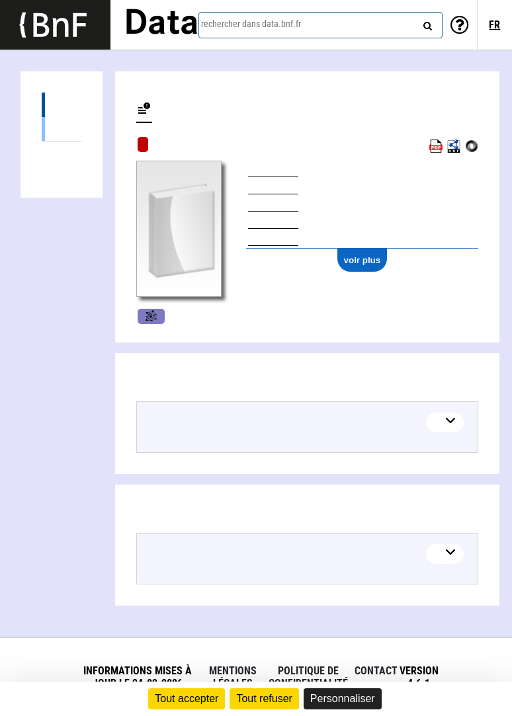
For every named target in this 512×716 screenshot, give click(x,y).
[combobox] (320, 25)
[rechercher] (426, 23)
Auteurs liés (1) (61, 153)
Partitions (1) (61, 128)
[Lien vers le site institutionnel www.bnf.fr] (55, 25)
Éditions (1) (61, 105)
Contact (376, 670)
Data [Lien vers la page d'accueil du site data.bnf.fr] (161, 24)
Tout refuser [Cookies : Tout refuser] (264, 698)
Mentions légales (233, 677)
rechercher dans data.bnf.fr (251, 24)
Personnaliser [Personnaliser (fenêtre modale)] (342, 698)
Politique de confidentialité (308, 677)
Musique (151, 316)
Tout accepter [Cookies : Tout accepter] (186, 698)
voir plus (362, 260)
